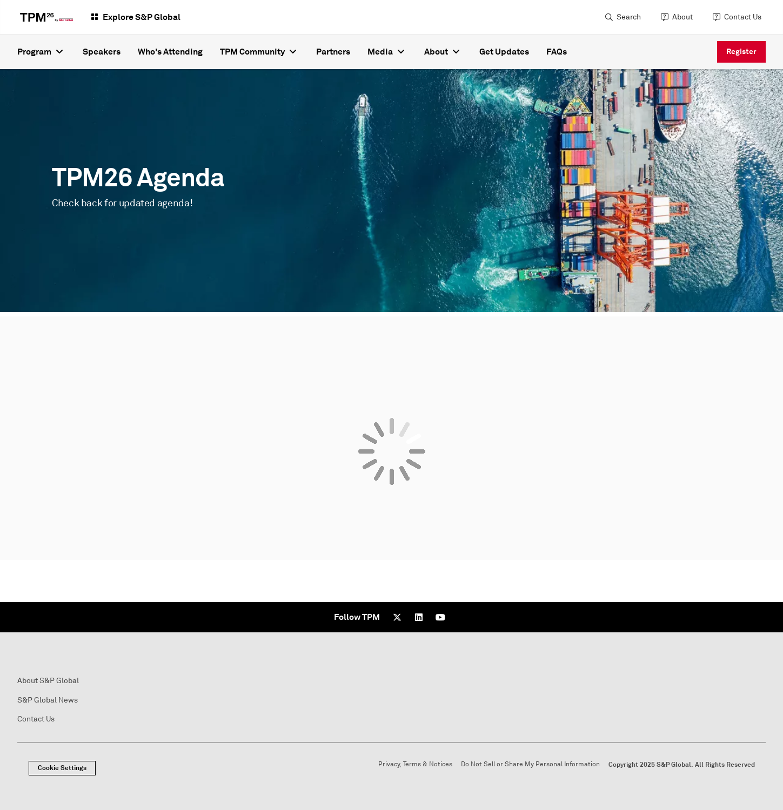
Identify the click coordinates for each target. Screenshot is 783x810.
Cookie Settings (62, 768)
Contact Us (742, 17)
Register (741, 51)
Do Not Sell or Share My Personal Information (530, 764)
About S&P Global (48, 680)
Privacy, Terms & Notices (415, 764)
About (682, 17)
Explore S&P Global (141, 17)
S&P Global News (47, 700)
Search (629, 17)
